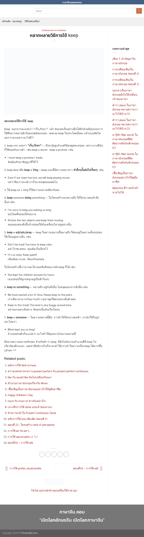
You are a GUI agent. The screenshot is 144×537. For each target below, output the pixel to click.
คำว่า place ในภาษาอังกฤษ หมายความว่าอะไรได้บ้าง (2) (125, 124)
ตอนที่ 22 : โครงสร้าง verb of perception (31, 424)
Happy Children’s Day (20, 395)
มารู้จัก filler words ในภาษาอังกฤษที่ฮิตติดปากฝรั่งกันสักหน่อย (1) (125, 160)
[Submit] (139, 11)
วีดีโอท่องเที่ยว (32, 21)
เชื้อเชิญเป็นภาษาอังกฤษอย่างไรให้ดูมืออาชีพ (34, 389)
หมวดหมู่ (17, 21)
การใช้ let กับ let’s (18, 430)
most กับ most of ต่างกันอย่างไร (27, 401)
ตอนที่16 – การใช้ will (20, 442)
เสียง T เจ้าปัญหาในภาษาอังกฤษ (123, 61)
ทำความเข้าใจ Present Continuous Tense (32, 412)
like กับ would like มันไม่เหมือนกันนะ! (29, 377)
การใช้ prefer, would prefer (22, 468)
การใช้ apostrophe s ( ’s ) (22, 436)
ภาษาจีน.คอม (72, 511)
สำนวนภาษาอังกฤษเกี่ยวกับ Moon (28, 383)
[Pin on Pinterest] (60, 454)
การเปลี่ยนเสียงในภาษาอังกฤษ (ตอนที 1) (125, 82)
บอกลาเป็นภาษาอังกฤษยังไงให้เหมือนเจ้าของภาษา (124, 94)
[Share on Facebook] (42, 454)
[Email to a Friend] (54, 454)
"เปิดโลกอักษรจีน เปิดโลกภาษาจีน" (72, 520)
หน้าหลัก (6, 21)
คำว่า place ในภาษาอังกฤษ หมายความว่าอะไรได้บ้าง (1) (125, 109)
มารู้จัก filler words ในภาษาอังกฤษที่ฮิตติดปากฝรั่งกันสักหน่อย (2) (125, 141)
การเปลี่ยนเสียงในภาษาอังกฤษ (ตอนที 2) (125, 71)
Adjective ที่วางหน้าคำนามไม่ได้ (125, 190)
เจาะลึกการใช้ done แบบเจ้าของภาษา (30, 407)
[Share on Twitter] (48, 454)
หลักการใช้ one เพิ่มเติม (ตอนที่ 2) (27, 418)
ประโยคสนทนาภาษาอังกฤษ (54, 30)
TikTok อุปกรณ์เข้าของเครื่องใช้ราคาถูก (54, 490)
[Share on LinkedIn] (66, 454)
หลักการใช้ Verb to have (22, 365)
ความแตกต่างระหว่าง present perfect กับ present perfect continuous (48, 371)
